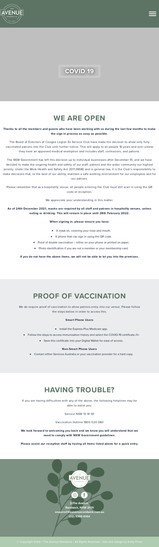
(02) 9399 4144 (79, 516)
